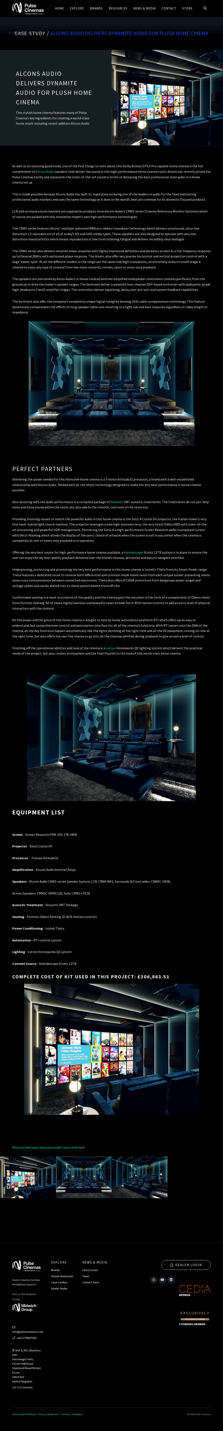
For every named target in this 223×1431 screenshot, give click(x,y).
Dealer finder (59, 1288)
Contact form (90, 1282)
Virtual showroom (62, 1276)
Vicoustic (117, 502)
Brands (55, 1270)
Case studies (59, 1282)
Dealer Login (186, 1264)
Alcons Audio (45, 171)
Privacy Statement (49, 1414)
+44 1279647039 (24, 1338)
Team (85, 1276)
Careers (65, 1414)
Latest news (90, 1270)
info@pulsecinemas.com (27, 1330)
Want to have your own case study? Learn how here (48, 1147)
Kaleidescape (134, 552)
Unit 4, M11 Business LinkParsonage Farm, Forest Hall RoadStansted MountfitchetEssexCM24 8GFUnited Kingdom (26, 1365)
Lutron (111, 648)
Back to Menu (23, 33)
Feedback (77, 1414)
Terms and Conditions (24, 1414)
